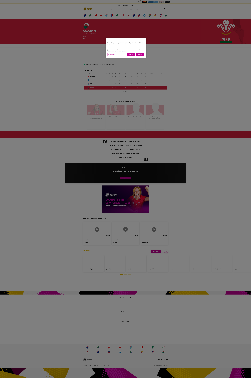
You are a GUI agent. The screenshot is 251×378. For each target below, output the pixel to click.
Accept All (140, 54)
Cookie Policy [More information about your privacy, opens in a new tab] (124, 51)
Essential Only (130, 54)
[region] (126, 48)
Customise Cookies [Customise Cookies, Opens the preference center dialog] (111, 54)
